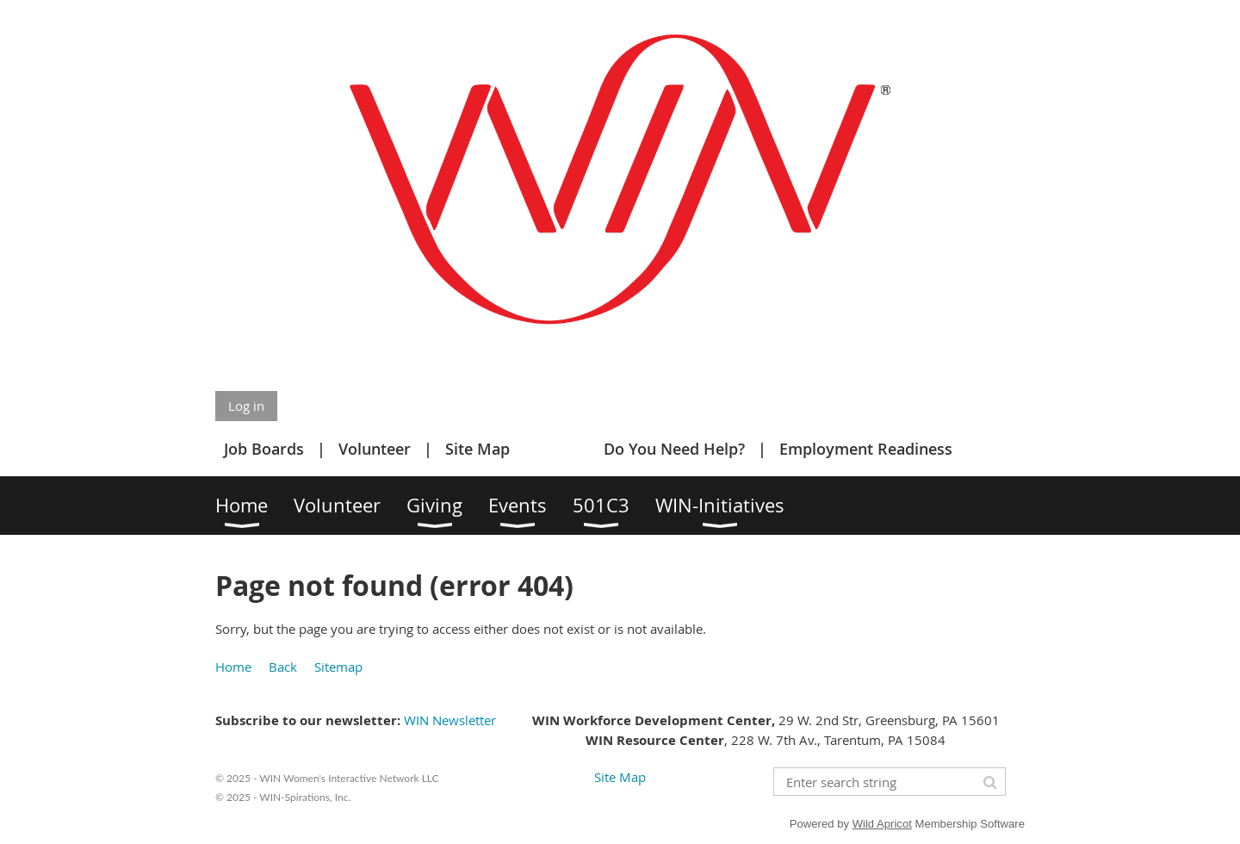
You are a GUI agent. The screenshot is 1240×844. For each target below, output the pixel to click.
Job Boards (264, 448)
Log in (246, 405)
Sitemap (338, 666)
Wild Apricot (882, 823)
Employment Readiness (865, 448)
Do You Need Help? (674, 448)
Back (283, 666)
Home (233, 666)
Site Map (477, 448)
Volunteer (374, 448)
